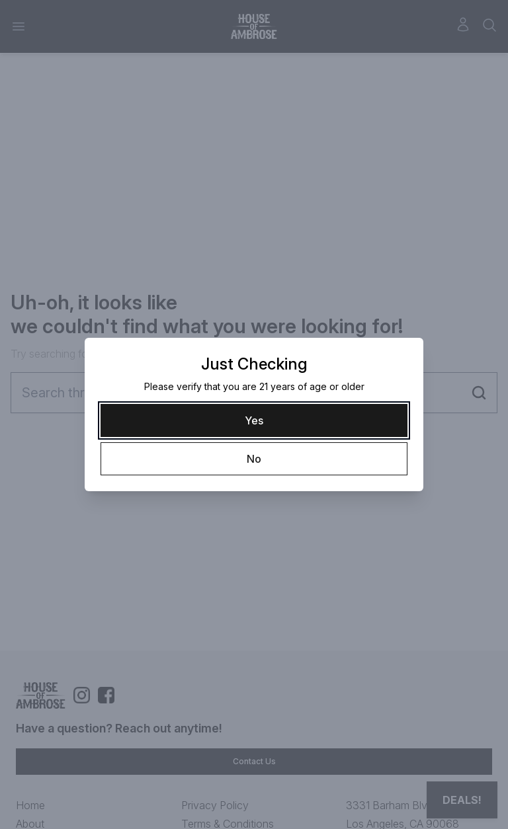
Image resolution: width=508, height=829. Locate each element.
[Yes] (254, 420)
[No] (254, 458)
